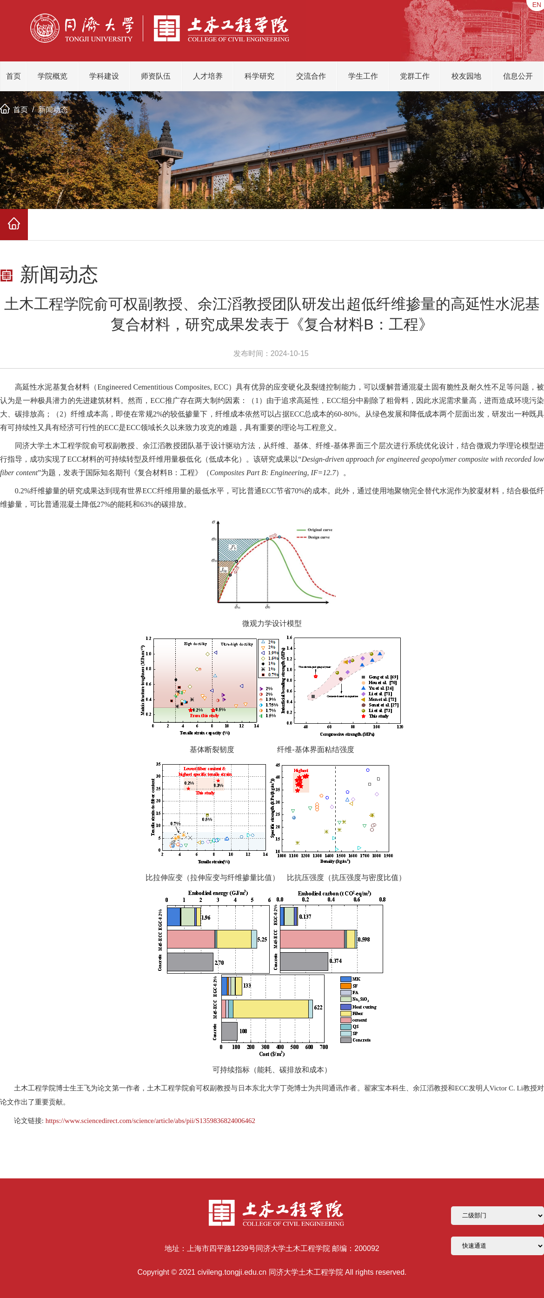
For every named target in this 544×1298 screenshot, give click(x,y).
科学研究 (259, 76)
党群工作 (415, 76)
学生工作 (363, 76)
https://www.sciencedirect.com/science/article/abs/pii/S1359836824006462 (150, 1120)
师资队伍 (156, 76)
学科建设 (104, 76)
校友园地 (466, 76)
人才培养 (208, 76)
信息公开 (518, 76)
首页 (13, 76)
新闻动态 (53, 110)
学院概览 (52, 76)
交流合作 (311, 76)
